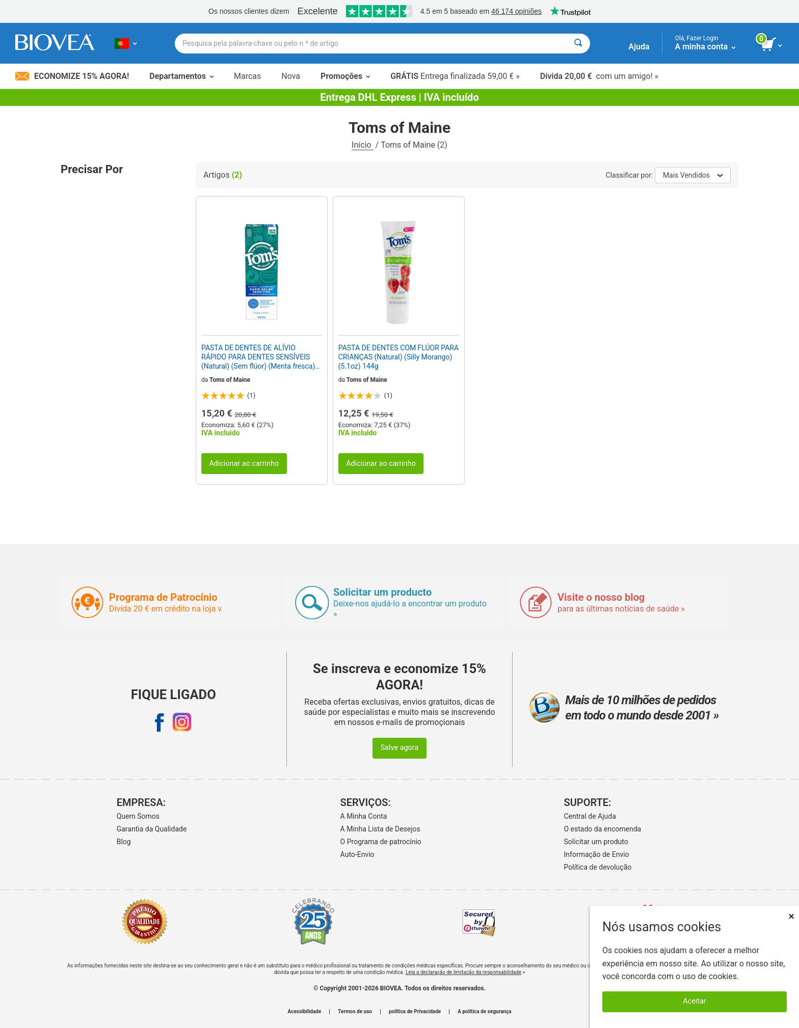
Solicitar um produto (596, 842)
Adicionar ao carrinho (244, 463)
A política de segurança (484, 1011)
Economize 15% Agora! (72, 76)
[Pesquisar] (578, 43)
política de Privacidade (415, 1011)
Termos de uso (355, 1011)
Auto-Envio (357, 854)
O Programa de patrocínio (380, 842)
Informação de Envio (596, 854)
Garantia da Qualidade (152, 829)
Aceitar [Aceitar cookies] (694, 1001)
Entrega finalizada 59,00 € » (455, 76)
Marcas (247, 76)
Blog (124, 842)
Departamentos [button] (181, 76)
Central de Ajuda (590, 816)
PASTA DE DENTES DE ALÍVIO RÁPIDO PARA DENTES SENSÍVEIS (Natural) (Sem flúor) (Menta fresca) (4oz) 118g (258, 357)
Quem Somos (138, 816)
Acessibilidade (305, 1011)
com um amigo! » (599, 76)
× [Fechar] (791, 916)
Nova (290, 76)
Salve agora (400, 747)
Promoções (345, 76)
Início (363, 145)
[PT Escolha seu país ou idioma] (126, 43)
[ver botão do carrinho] (772, 45)
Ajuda (638, 46)
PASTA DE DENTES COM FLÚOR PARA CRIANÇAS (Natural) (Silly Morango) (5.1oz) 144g (398, 357)
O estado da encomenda (603, 829)
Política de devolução (598, 867)
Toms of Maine (229, 379)
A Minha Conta (363, 816)
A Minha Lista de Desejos (380, 829)
